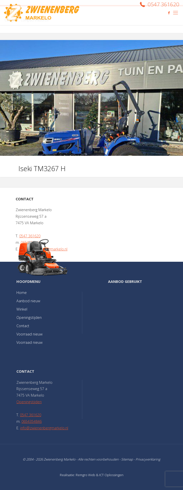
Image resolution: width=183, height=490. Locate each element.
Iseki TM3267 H (42, 168)
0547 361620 (29, 236)
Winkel (21, 309)
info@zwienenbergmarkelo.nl (44, 428)
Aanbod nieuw (28, 300)
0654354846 (31, 421)
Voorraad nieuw (29, 334)
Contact (22, 325)
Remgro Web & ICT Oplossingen (99, 475)
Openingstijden (29, 317)
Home (21, 292)
